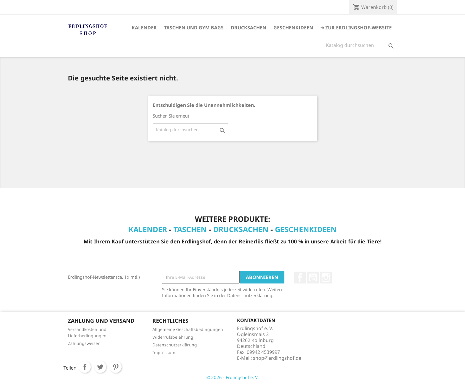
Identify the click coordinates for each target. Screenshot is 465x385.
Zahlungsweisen (84, 343)
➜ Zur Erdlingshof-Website (356, 27)
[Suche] (360, 45)
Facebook (300, 277)
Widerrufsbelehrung (172, 337)
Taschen (190, 229)
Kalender (144, 27)
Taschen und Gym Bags (194, 27)
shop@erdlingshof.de (277, 358)
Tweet (100, 367)
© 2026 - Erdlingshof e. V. (232, 377)
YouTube (313, 277)
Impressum (163, 352)
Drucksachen (248, 27)
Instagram (326, 277)
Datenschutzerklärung (174, 345)
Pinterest (116, 367)
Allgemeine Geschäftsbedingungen (187, 329)
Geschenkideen (293, 27)
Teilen (85, 367)
